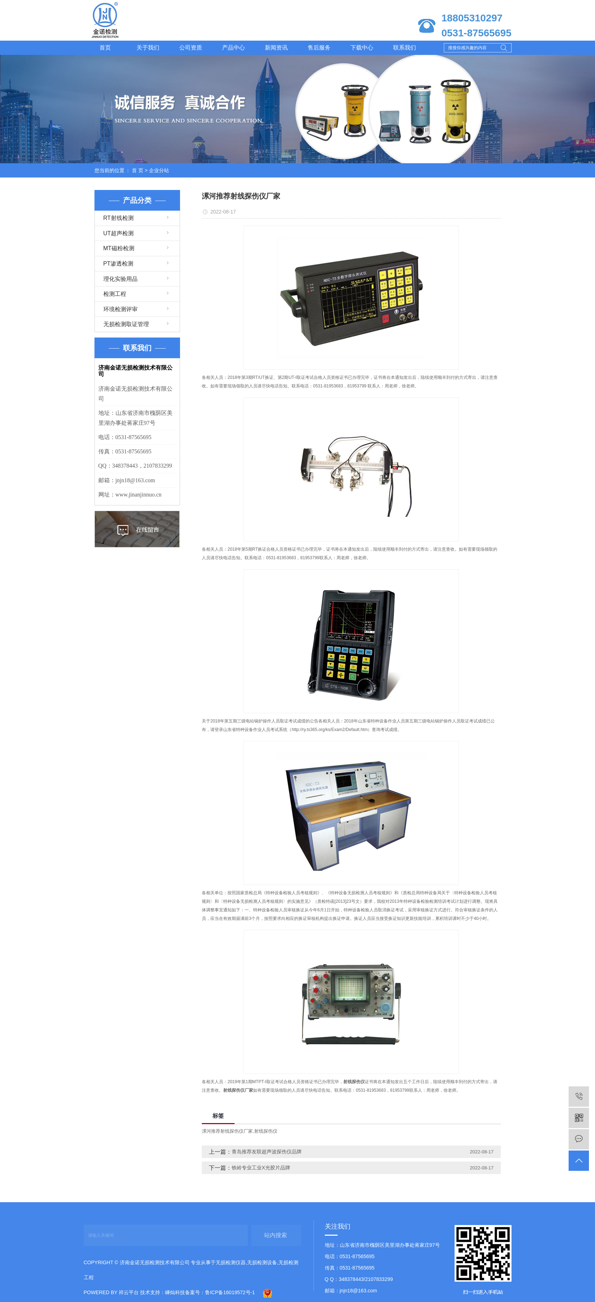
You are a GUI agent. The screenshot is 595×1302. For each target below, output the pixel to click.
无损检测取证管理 (126, 324)
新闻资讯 (276, 48)
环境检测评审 (120, 309)
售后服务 (319, 48)
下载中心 (361, 48)
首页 (105, 48)
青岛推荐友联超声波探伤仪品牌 (267, 1151)
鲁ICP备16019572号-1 (230, 1292)
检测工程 (114, 294)
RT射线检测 (118, 218)
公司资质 (190, 48)
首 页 (137, 170)
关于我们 (148, 48)
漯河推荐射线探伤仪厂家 (227, 1131)
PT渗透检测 (118, 264)
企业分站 (159, 170)
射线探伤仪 (265, 1131)
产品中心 (233, 48)
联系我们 (404, 48)
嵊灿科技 (175, 1292)
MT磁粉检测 (118, 248)
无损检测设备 (262, 1262)
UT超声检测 (118, 233)
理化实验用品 (120, 279)
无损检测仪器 (231, 1262)
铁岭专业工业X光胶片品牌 (261, 1167)
